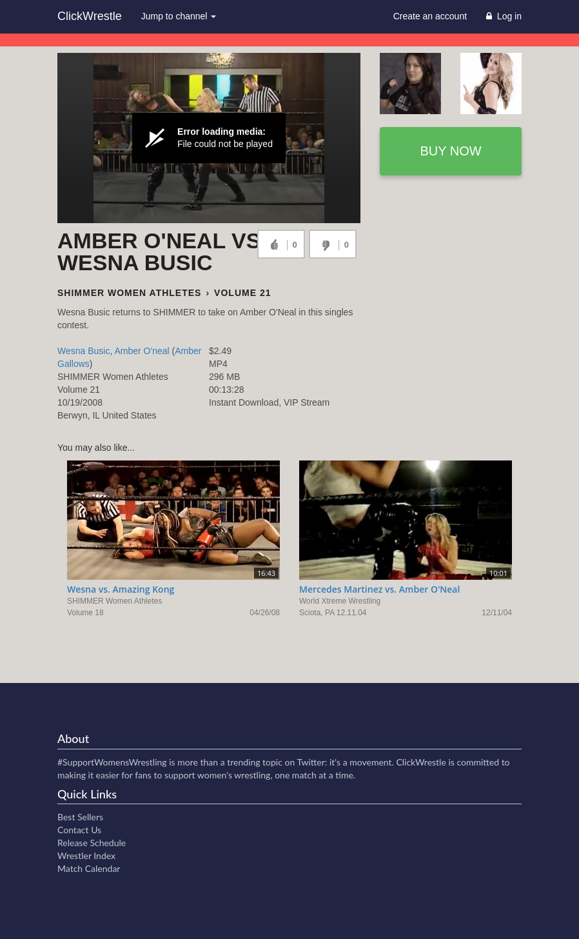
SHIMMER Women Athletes (129, 293)
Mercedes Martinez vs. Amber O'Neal (379, 589)
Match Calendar (88, 868)
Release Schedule (91, 842)
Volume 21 (242, 293)
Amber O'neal (141, 351)
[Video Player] (208, 138)
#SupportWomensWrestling (112, 761)
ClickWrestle (89, 16)
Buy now (450, 151)
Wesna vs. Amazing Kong (120, 589)
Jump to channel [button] (179, 16)
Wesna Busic (83, 351)
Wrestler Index (86, 855)
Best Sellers (80, 816)
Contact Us (79, 829)
